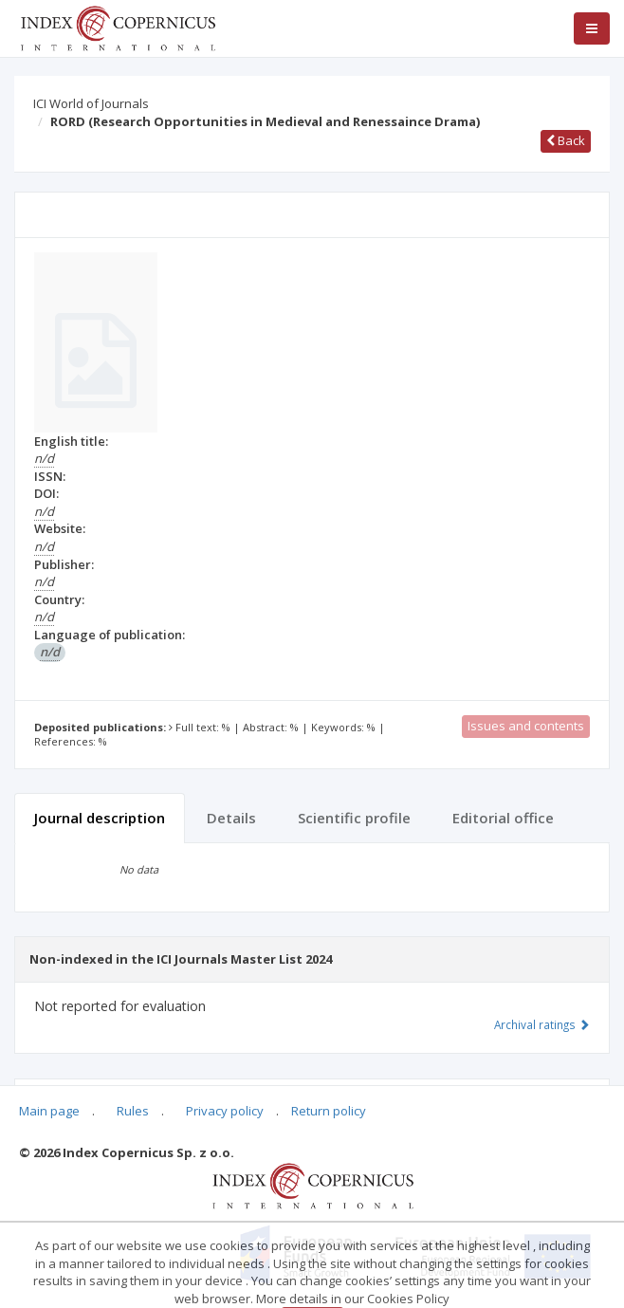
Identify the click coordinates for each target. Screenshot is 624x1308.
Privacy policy (225, 1110)
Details (231, 817)
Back (565, 140)
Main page (49, 1110)
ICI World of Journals (91, 103)
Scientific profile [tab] (354, 817)
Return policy (328, 1110)
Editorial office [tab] (503, 817)
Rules (133, 1110)
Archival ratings (542, 1024)
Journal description (99, 817)
